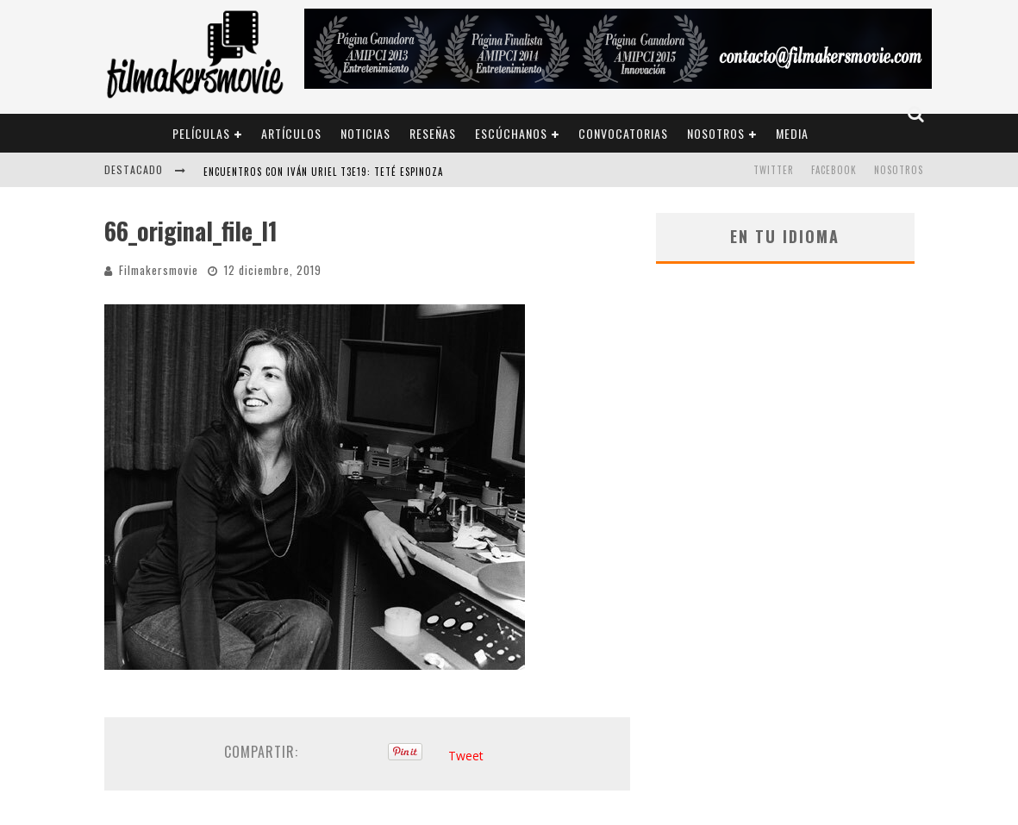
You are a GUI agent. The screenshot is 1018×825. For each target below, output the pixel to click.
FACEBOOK (834, 170)
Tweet (466, 755)
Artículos (291, 133)
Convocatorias (623, 133)
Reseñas (432, 133)
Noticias (365, 133)
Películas (201, 133)
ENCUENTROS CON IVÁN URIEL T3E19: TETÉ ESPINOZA (323, 171)
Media (792, 133)
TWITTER (773, 170)
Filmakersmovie (158, 269)
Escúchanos (511, 133)
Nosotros (716, 133)
